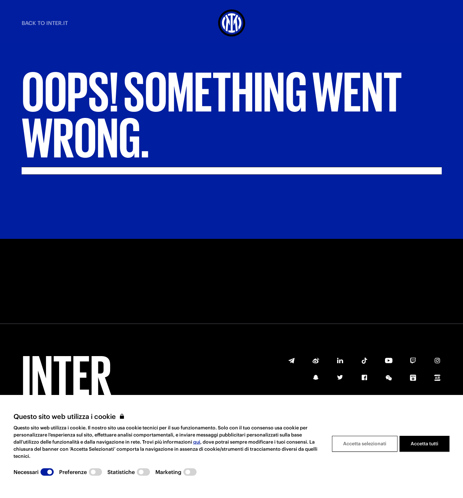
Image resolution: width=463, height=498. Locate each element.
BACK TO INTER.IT (45, 23)
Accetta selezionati (364, 444)
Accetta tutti (424, 444)
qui (196, 442)
